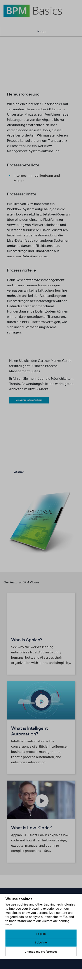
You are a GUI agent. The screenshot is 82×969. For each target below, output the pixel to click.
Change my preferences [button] (40, 952)
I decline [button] (41, 942)
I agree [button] (41, 934)
